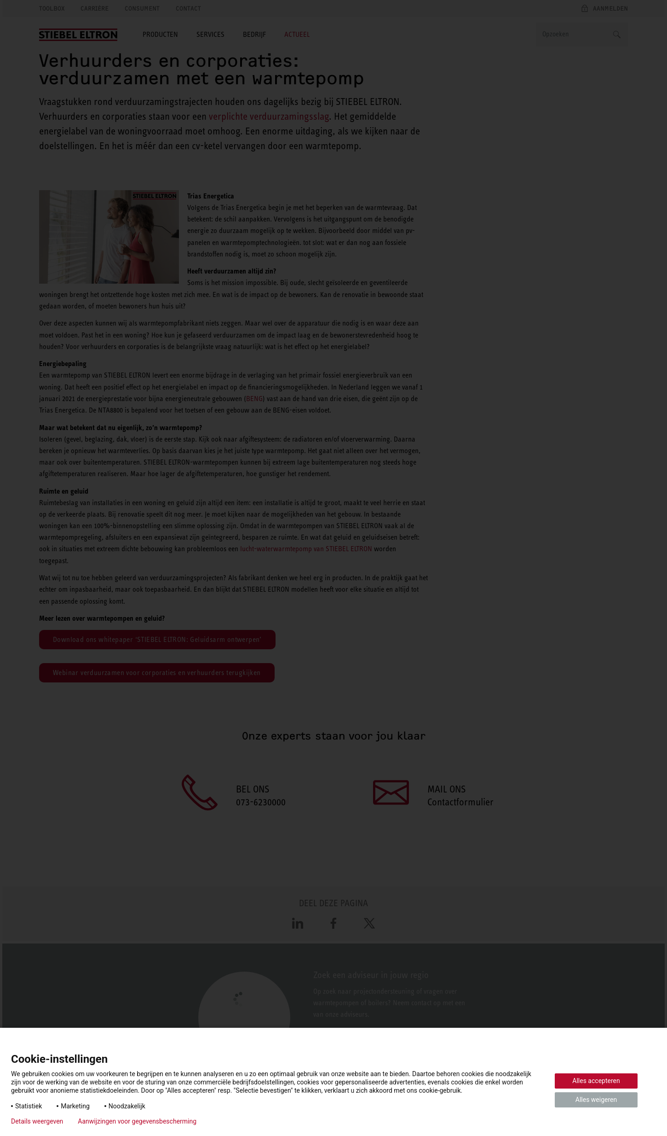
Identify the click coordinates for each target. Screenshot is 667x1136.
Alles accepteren (596, 1080)
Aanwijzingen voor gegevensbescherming (137, 1121)
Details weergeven (37, 1121)
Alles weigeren (596, 1099)
